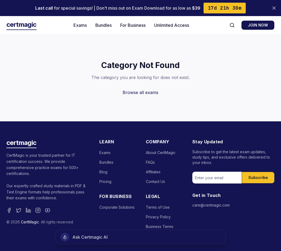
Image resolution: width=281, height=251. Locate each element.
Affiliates (153, 172)
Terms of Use (158, 207)
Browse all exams (140, 92)
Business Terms (159, 226)
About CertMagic (160, 152)
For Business (133, 25)
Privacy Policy (158, 217)
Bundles (103, 25)
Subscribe (258, 177)
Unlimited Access (171, 25)
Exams (80, 25)
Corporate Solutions (117, 207)
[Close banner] (274, 8)
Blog (103, 172)
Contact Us (155, 181)
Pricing (105, 181)
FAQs (150, 162)
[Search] (232, 25)
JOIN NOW (258, 25)
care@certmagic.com (211, 205)
